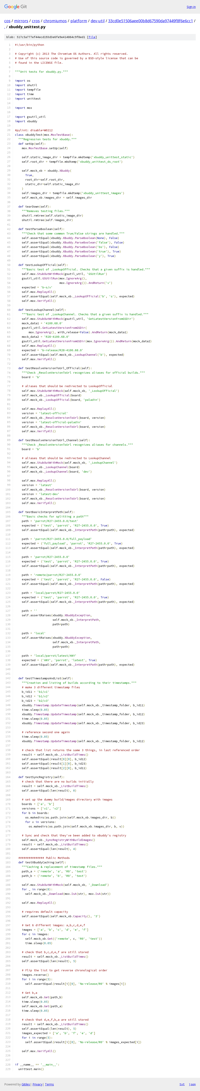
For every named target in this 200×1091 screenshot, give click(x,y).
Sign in (191, 7)
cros (36, 20)
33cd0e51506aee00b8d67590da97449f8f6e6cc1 (150, 20)
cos (7, 20)
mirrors (21, 20)
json (192, 1084)
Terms (49, 1084)
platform (78, 20)
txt (182, 1084)
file (92, 37)
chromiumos (55, 20)
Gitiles (26, 1084)
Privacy (37, 1084)
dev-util (98, 20)
